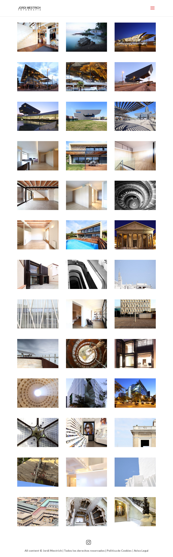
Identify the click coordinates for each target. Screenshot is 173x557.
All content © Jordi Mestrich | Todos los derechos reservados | (66, 550)
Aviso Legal (141, 550)
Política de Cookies (119, 550)
